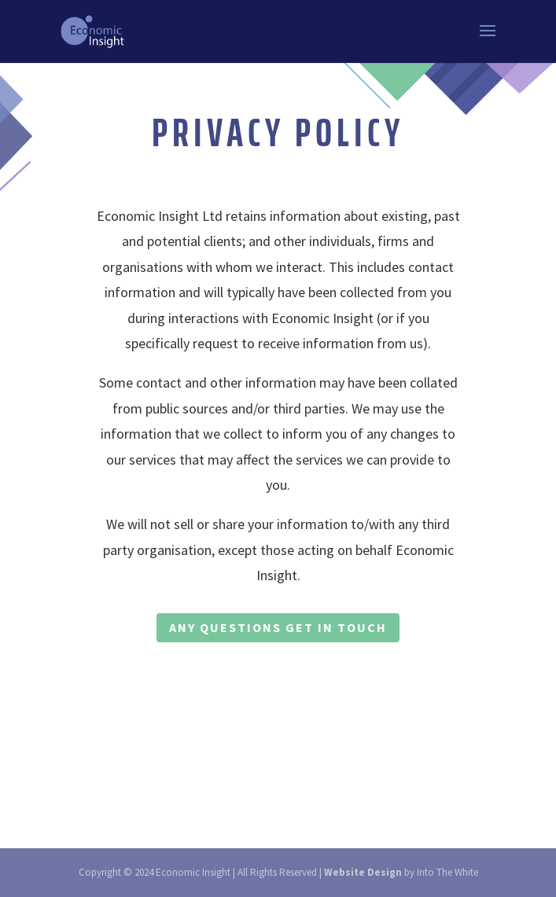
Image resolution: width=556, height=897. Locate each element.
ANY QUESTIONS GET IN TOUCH (278, 627)
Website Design (363, 872)
